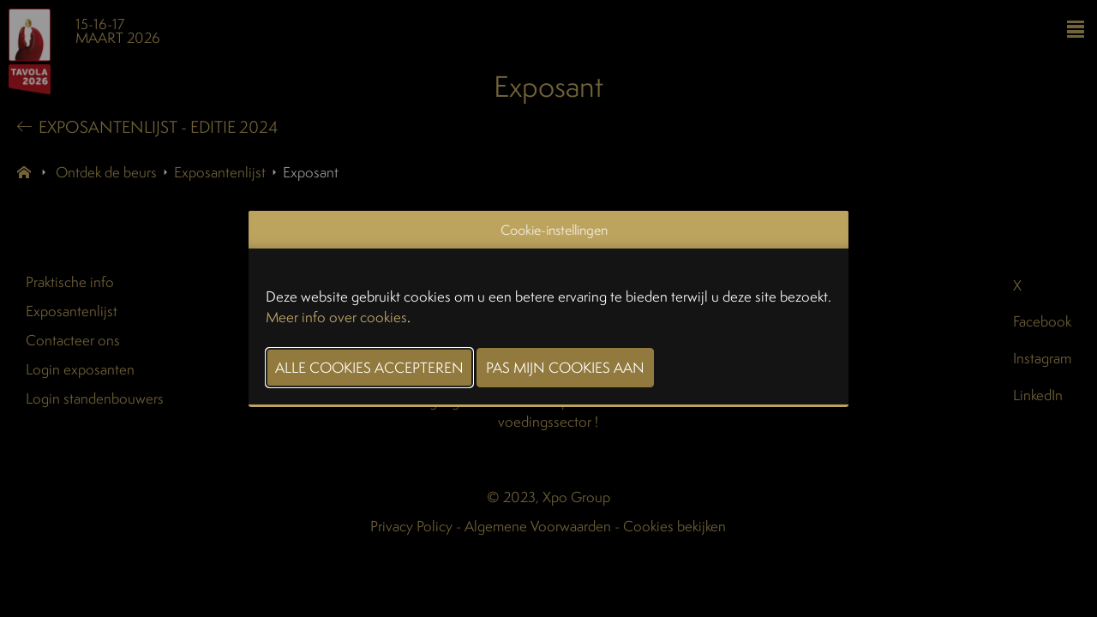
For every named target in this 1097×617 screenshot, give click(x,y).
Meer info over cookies (336, 316)
